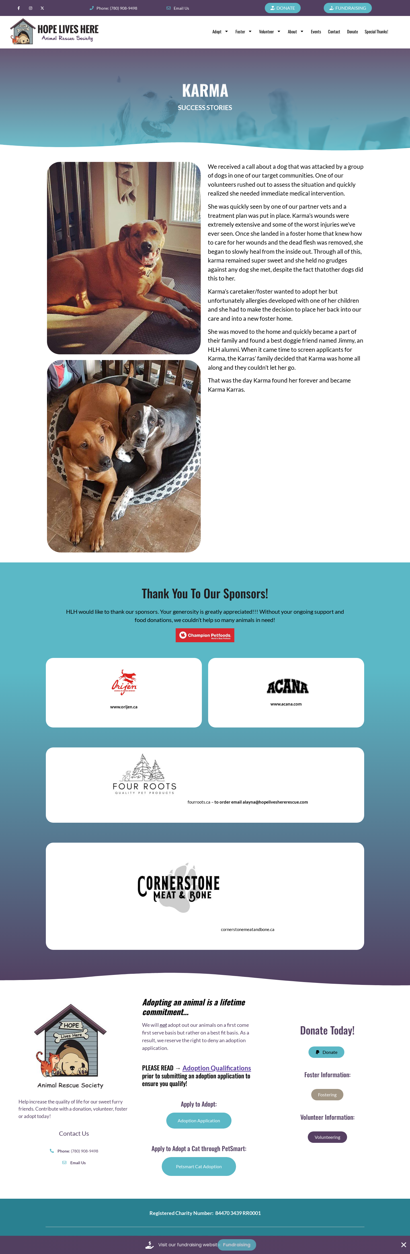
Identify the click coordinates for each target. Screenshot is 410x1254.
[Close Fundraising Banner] (403, 1244)
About (296, 31)
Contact (334, 31)
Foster (243, 31)
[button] (330, 1052)
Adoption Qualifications (217, 1068)
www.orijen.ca (124, 706)
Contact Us (74, 1133)
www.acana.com (286, 703)
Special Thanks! (376, 31)
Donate (352, 31)
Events (316, 31)
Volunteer (270, 31)
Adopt (220, 31)
